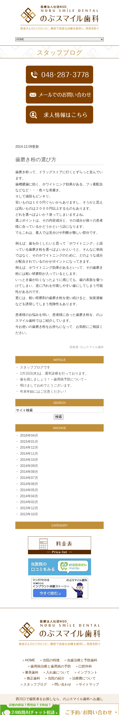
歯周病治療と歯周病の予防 (50, 666)
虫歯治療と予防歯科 (82, 660)
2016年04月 (29, 435)
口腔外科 (85, 666)
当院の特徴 (51, 660)
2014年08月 (29, 471)
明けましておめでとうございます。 (47, 385)
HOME (30, 660)
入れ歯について (58, 672)
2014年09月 (29, 466)
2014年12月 (29, 447)
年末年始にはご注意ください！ (43, 391)
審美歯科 (31, 672)
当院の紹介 (56, 678)
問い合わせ (62, 684)
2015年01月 (29, 441)
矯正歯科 (33, 678)
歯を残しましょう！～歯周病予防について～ (53, 379)
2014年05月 (29, 490)
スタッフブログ (35, 684)
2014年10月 (29, 459)
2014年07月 (29, 478)
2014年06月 (29, 484)
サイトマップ (89, 684)
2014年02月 (29, 502)
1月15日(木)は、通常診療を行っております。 (54, 373)
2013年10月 (29, 514)
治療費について (84, 678)
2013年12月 (29, 508)
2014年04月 (29, 496)
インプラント (87, 672)
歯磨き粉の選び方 (35, 159)
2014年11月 (29, 453)
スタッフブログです (35, 367)
